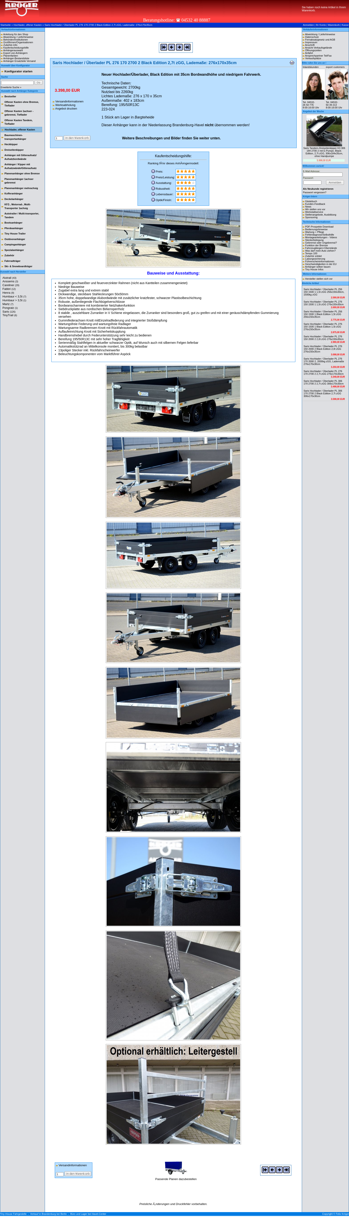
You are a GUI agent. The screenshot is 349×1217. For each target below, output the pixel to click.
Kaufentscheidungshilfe (16, 47)
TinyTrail (9, 315)
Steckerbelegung (314, 240)
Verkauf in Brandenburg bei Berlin (48, 1214)
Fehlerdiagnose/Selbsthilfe (319, 234)
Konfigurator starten (18, 71)
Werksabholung (64, 105)
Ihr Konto (321, 25)
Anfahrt (309, 53)
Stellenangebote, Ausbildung (320, 214)
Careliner (10, 285)
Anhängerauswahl (13, 50)
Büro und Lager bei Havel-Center (88, 1214)
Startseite (5, 25)
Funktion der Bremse (316, 245)
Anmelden (308, 25)
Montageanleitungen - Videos (321, 237)
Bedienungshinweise (316, 229)
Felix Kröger (342, 1214)
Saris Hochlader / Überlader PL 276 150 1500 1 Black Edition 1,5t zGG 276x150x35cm (323, 327)
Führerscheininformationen (319, 261)
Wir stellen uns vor (315, 209)
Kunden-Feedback (315, 204)
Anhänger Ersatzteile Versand (19, 61)
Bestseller (10, 96)
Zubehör (9, 255)
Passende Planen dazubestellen (176, 1177)
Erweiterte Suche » (11, 87)
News (308, 206)
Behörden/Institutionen (15, 39)
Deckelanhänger (13, 199)
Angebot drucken (65, 108)
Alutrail (9, 277)
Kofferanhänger (13, 193)
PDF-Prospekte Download (319, 226)
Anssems (10, 281)
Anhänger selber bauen (317, 266)
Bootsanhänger (13, 222)
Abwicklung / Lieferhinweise (18, 37)
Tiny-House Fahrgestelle (13, 1214)
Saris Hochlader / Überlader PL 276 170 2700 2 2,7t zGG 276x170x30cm (324, 372)
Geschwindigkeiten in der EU (321, 264)
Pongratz (10, 307)
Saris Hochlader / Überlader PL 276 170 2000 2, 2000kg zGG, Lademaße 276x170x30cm (324, 361)
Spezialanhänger (14, 250)
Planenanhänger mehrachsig (21, 188)
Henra (8, 292)
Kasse (345, 25)
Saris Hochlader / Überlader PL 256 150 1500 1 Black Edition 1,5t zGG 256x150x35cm (323, 314)
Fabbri (9, 289)
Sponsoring (311, 217)
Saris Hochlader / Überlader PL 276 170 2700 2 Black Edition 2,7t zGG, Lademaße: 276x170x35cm (98, 25)
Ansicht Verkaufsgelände (318, 47)
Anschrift (310, 45)
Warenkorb (334, 25)
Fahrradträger (12, 261)
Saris (9, 311)
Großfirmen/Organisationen (18, 42)
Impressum (311, 42)
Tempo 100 (311, 253)
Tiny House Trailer (15, 233)
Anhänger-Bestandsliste (16, 58)
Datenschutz (312, 37)
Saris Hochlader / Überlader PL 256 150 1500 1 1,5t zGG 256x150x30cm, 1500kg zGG (324, 292)
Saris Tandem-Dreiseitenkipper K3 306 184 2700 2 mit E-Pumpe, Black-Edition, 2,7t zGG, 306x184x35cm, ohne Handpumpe (324, 152)
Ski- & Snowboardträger (18, 266)
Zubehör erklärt (313, 256)
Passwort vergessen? (314, 192)
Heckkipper (11, 144)
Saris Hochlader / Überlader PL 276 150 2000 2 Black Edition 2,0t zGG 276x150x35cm (323, 349)
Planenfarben (10, 55)
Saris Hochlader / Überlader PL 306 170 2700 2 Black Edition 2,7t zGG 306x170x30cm (323, 393)
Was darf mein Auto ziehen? (320, 250)
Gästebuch (311, 201)
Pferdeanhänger (13, 228)
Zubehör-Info (10, 45)
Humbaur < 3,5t (14, 296)
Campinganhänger (15, 244)
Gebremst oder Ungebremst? (321, 242)
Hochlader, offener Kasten (28, 25)
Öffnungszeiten (313, 50)
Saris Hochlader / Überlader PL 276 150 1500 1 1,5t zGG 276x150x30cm (324, 303)
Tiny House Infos (314, 269)
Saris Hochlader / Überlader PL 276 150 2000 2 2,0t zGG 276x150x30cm (324, 337)
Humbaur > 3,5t (14, 300)
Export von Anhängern (15, 53)
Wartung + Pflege (314, 232)
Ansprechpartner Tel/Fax (318, 55)
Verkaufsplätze (313, 58)
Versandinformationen (68, 101)
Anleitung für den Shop (15, 34)
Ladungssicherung (315, 258)
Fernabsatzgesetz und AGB (320, 39)
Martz (7, 304)
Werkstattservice (314, 212)
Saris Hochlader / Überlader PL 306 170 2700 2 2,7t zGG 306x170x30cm (324, 382)
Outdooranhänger (14, 239)
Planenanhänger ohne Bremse (22, 173)
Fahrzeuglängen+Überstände (321, 248)
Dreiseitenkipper (14, 150)
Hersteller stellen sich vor (319, 278)
